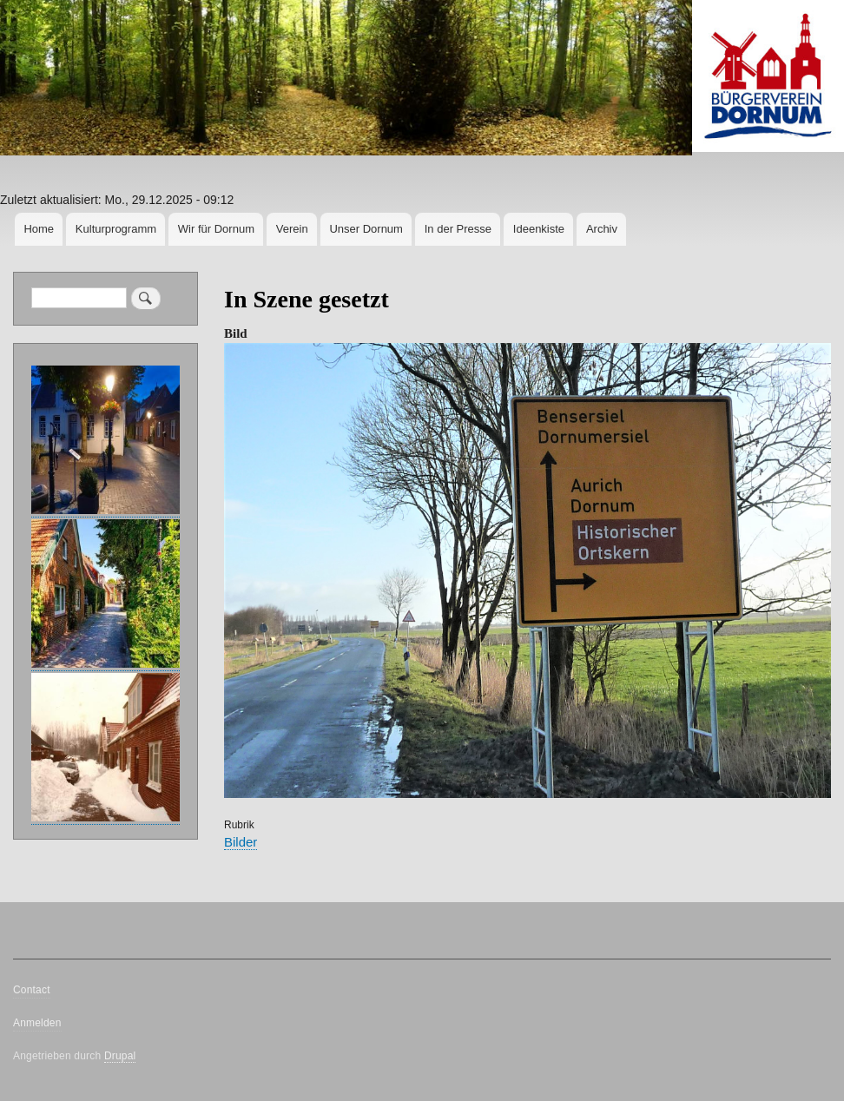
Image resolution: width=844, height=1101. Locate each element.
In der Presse (458, 228)
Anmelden (37, 1023)
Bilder (240, 841)
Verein (292, 228)
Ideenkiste (538, 228)
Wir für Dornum (216, 228)
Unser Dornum (366, 228)
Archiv (601, 228)
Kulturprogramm (116, 228)
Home (38, 228)
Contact (31, 990)
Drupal (120, 1056)
